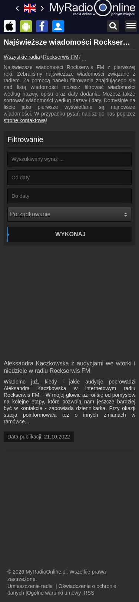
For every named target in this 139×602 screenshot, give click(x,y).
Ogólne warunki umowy (54, 593)
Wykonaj (70, 234)
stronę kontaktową (25, 120)
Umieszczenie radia (30, 586)
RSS (89, 593)
